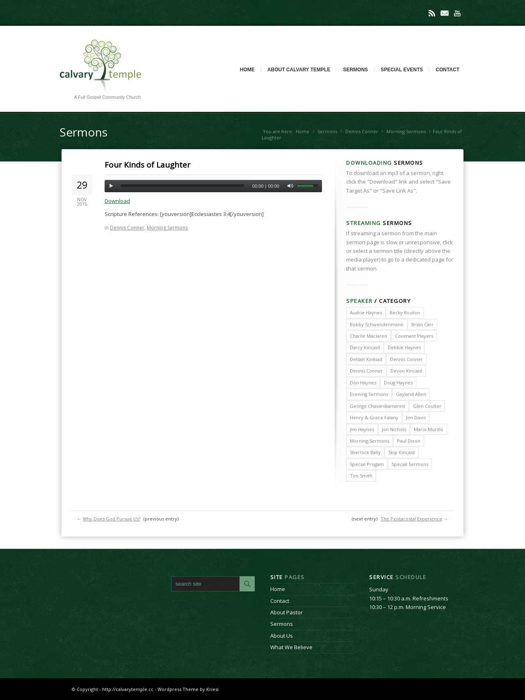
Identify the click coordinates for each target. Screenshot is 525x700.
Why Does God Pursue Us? (111, 519)
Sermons (355, 69)
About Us (281, 635)
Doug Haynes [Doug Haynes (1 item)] (398, 383)
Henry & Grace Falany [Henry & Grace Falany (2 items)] (374, 417)
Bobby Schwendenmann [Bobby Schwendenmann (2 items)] (377, 324)
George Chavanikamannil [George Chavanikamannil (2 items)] (377, 406)
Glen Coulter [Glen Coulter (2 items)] (427, 406)
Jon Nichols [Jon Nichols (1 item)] (394, 429)
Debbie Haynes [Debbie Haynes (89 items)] (404, 347)
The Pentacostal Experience (411, 519)
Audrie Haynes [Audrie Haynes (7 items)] (366, 312)
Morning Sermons (406, 131)
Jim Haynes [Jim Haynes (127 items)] (362, 429)
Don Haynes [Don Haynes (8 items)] (363, 383)
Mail (444, 13)
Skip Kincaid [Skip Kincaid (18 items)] (401, 452)
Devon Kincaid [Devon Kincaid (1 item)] (406, 371)
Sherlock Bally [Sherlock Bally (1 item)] (365, 452)
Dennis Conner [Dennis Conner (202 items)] (406, 359)
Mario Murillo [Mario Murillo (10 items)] (428, 429)
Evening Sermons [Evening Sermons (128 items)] (369, 394)
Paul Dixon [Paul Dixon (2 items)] (408, 441)
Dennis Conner (361, 131)
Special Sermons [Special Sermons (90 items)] (410, 464)
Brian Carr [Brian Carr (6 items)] (422, 324)
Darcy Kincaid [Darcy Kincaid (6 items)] (365, 347)
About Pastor (286, 612)
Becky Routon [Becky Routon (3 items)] (405, 312)
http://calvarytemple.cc (127, 689)
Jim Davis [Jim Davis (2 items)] (416, 417)
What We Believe (291, 647)
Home (247, 69)
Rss (432, 13)
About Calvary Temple (299, 69)
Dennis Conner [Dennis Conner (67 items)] (366, 371)
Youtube (457, 13)
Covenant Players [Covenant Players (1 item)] (414, 336)
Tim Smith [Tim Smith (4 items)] (361, 476)
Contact (447, 69)
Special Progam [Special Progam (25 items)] (367, 464)
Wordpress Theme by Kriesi (188, 689)
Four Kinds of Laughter (147, 164)
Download (117, 201)
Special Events (402, 69)
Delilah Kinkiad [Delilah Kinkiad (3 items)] (366, 359)
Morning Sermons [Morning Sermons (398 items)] (369, 441)
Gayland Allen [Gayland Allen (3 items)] (411, 394)
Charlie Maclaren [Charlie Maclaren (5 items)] (368, 336)
